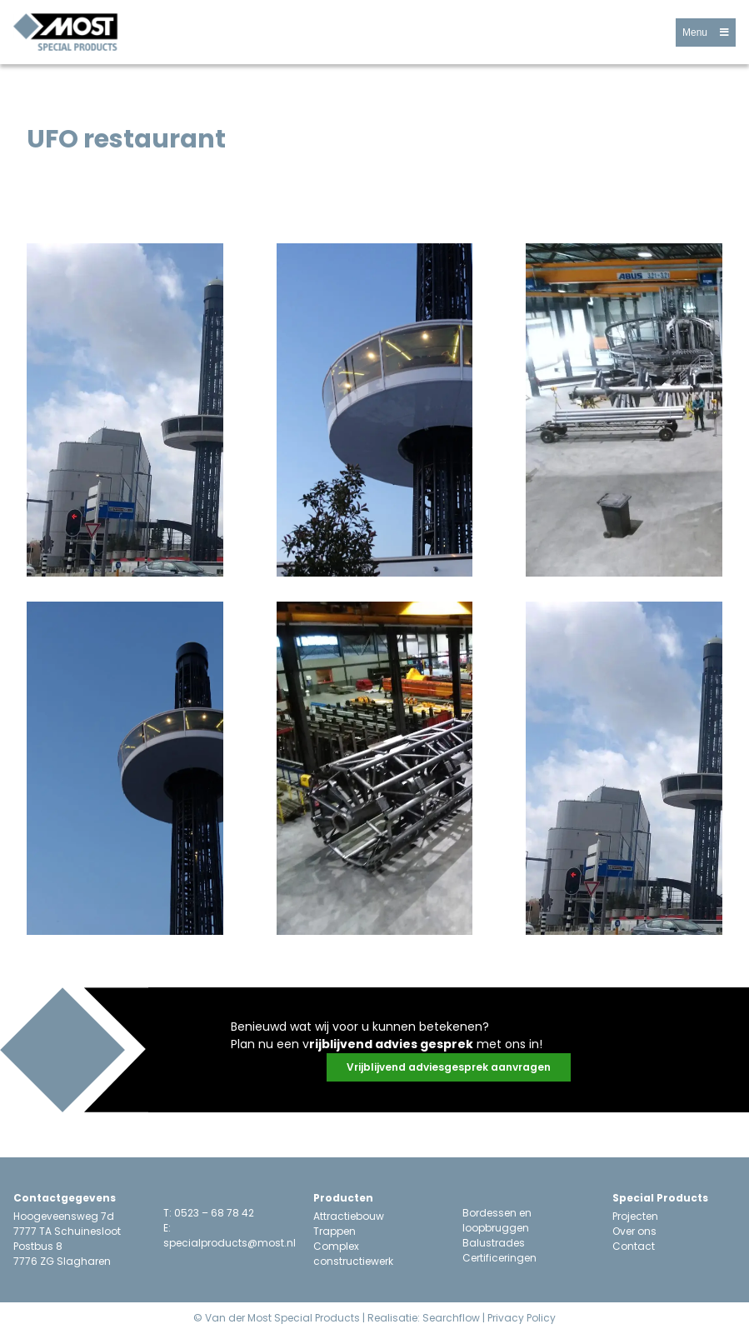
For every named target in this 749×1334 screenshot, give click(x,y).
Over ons (634, 1231)
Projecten (635, 1216)
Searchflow (451, 1318)
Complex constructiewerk (353, 1253)
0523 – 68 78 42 (214, 1213)
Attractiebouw (348, 1216)
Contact (633, 1246)
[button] (706, 32)
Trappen (334, 1231)
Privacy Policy (521, 1318)
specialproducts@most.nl (229, 1243)
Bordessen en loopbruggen (497, 1220)
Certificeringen (499, 1258)
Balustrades (493, 1243)
